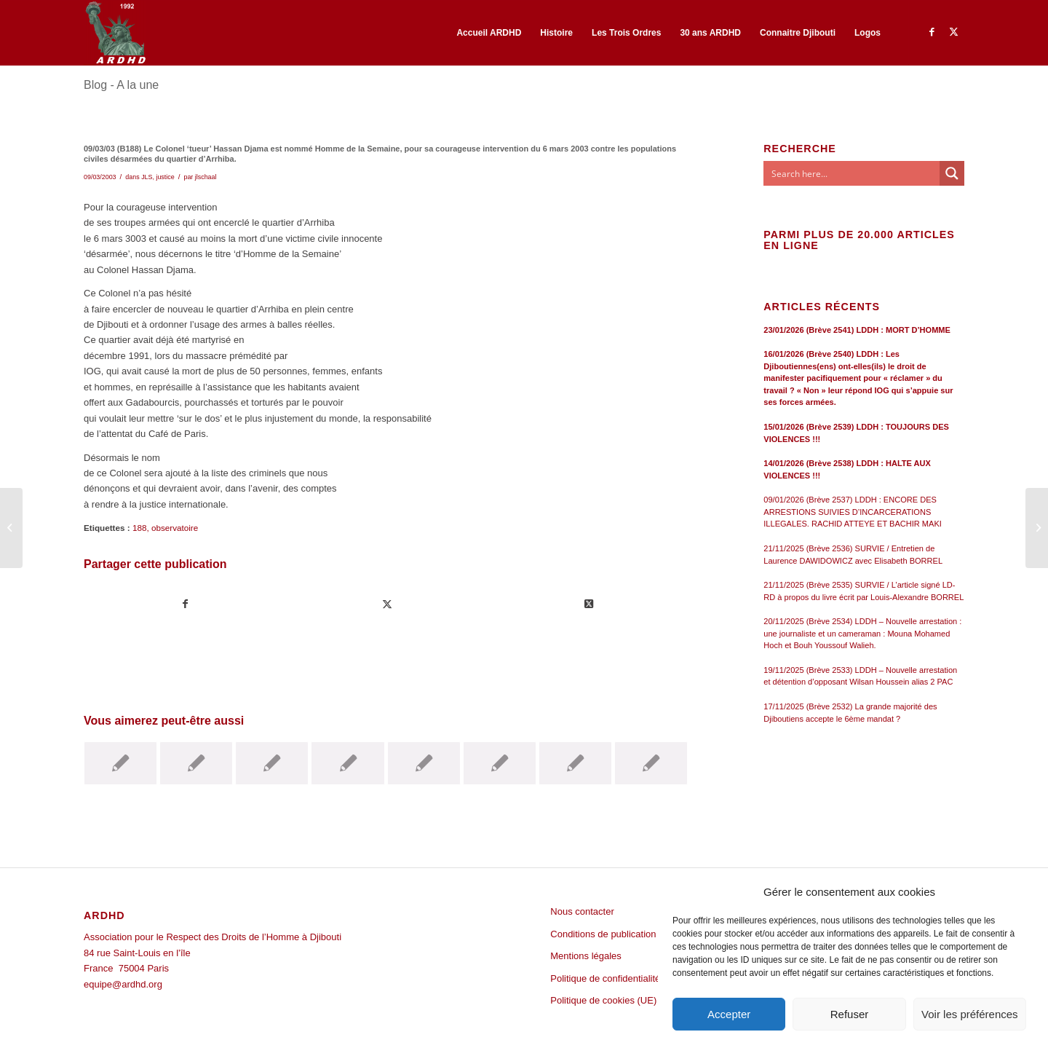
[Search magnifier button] (952, 173)
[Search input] (852, 173)
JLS (146, 177)
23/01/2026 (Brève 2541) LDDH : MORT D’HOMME (856, 330)
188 (139, 527)
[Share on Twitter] (588, 604)
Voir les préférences (969, 1014)
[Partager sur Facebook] (185, 604)
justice (165, 177)
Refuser (849, 1014)
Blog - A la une (121, 85)
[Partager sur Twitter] (387, 604)
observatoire (174, 527)
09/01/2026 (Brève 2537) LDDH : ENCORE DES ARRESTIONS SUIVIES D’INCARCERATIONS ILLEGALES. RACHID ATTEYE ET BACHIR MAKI (852, 511)
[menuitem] (489, 33)
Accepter (728, 1014)
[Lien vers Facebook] (931, 32)
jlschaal (206, 177)
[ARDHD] (115, 33)
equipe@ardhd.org (123, 984)
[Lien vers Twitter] (953, 32)
